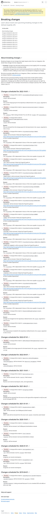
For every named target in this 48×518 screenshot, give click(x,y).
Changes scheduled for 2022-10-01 (15, 91)
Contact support (5, 501)
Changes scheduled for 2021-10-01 (15, 370)
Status (20, 513)
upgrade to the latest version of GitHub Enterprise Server (28, 13)
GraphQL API (6, 5)
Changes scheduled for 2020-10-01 (15, 419)
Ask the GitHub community (7, 499)
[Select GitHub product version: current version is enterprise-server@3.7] (21, 2)
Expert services (30, 513)
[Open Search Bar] (43, 2)
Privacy (16, 513)
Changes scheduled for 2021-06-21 (15, 386)
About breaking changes (11, 58)
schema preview (16, 75)
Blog (36, 513)
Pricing (24, 513)
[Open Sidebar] (2, 5)
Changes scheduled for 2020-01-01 (15, 446)
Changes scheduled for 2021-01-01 (15, 403)
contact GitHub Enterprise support (21, 14)
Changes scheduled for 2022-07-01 (15, 337)
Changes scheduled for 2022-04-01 (15, 355)
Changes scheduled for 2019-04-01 (15, 472)
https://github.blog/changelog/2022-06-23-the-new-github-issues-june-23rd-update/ (24, 136)
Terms (12, 513)
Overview (12, 5)
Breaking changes (20, 5)
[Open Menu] (46, 2)
